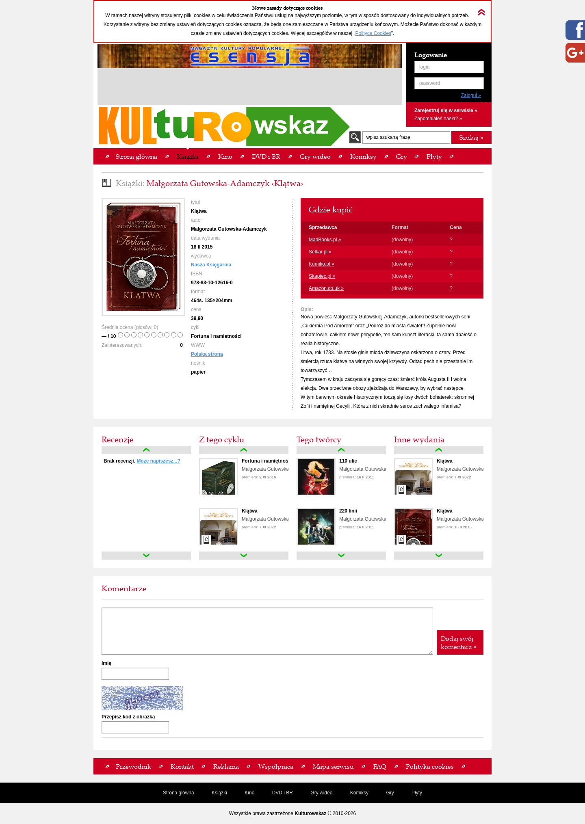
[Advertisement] (250, 87)
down (146, 555)
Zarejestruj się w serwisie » (445, 110)
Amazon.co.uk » (326, 288)
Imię (106, 663)
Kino (249, 793)
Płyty (417, 793)
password (429, 83)
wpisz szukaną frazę (388, 137)
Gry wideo (321, 793)
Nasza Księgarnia (211, 265)
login (424, 67)
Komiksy (359, 793)
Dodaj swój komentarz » (459, 642)
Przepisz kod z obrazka (128, 717)
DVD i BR (282, 793)
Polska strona (207, 354)
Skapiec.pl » (322, 276)
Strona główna (178, 793)
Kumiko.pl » (321, 264)
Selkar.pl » (320, 252)
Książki (219, 793)
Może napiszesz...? (158, 461)
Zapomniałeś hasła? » (438, 118)
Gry (390, 793)
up (146, 450)
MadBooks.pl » (325, 239)
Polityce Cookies (373, 33)
